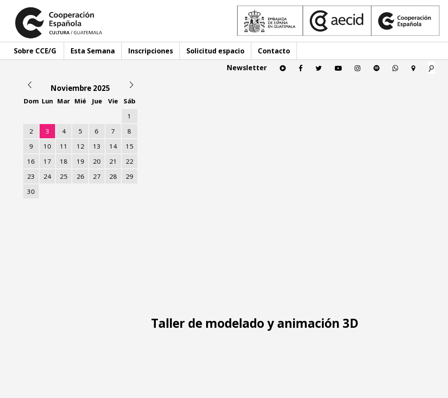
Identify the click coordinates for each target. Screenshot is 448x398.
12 (80, 146)
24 (47, 176)
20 (97, 161)
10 (47, 146)
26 (80, 176)
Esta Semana (93, 51)
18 (64, 161)
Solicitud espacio (215, 51)
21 (113, 161)
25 (64, 176)
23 (31, 176)
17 (47, 161)
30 (31, 191)
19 (80, 161)
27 (97, 176)
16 (31, 161)
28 (113, 176)
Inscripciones (150, 51)
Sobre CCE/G (35, 51)
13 (97, 146)
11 (64, 146)
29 (129, 176)
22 (129, 161)
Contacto (274, 51)
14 (113, 146)
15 (129, 146)
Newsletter (247, 67)
